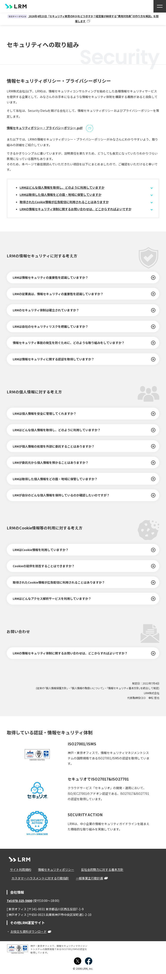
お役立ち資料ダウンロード (28, 931)
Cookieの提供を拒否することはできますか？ (44, 566)
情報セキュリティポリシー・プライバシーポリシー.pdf (45, 128)
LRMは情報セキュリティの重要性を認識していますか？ (50, 277)
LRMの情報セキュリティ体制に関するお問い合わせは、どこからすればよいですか (75, 209)
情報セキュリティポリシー (53, 869)
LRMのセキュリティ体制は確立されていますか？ (46, 310)
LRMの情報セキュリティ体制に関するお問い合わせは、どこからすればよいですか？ (70, 653)
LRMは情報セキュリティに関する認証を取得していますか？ (53, 359)
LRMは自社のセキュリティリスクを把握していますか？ (50, 326)
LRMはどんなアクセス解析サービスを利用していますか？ (52, 598)
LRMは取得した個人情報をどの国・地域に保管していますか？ (55, 479)
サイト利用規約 (18, 869)
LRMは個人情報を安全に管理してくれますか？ (44, 413)
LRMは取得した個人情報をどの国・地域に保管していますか (60, 195)
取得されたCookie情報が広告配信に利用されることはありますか (64, 202)
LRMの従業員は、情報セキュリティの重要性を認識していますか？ (58, 293)
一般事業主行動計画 (86, 878)
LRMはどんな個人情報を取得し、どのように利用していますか (62, 187)
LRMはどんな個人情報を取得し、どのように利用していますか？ (57, 430)
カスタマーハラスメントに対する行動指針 (38, 878)
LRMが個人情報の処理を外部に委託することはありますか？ (53, 446)
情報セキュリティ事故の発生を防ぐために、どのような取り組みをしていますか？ (68, 343)
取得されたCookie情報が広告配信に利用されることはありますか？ (59, 582)
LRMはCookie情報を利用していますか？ (41, 550)
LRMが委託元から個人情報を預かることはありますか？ (50, 462)
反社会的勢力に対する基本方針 (97, 869)
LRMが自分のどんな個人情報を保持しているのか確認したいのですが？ (61, 495)
